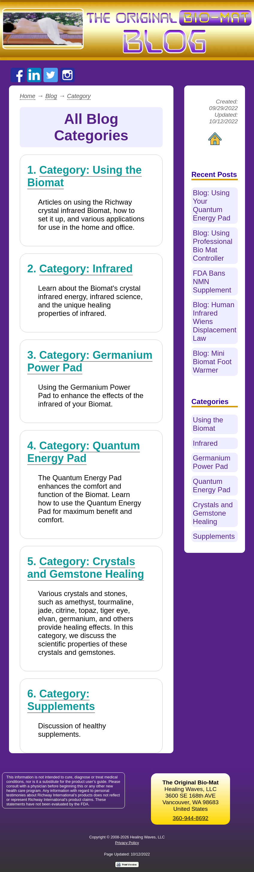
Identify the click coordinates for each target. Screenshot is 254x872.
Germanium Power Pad (211, 462)
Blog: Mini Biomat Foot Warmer (212, 361)
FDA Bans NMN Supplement (212, 281)
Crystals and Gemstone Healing (213, 513)
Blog (51, 96)
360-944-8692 (190, 818)
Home (27, 96)
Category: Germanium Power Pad (89, 361)
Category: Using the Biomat (84, 176)
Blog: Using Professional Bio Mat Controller (212, 245)
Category (79, 96)
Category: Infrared (86, 268)
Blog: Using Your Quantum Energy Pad (211, 205)
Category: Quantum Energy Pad (83, 451)
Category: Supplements (61, 700)
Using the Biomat (208, 424)
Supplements (214, 536)
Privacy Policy (127, 843)
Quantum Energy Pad (211, 485)
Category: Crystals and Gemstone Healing (85, 567)
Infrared (205, 443)
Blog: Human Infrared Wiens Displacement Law (214, 321)
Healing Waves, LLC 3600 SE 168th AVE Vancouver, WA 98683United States (190, 795)
